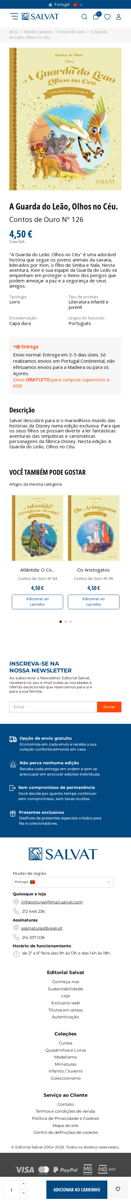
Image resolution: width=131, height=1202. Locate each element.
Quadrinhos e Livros (65, 1050)
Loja (65, 995)
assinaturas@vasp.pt (42, 928)
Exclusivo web (65, 1002)
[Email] (53, 707)
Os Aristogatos (93, 570)
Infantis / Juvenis (65, 1070)
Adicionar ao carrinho (37, 601)
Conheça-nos (65, 981)
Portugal (65, 4)
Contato (66, 1104)
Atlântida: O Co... (37, 570)
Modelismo (65, 1056)
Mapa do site (65, 1125)
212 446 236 (33, 911)
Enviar (109, 707)
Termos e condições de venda (65, 1111)
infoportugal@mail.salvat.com (52, 901)
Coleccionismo (66, 1078)
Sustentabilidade (65, 988)
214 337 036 (33, 937)
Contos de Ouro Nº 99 (93, 578)
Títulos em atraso (66, 1009)
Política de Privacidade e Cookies (65, 1118)
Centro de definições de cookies (66, 1132)
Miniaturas (65, 1064)
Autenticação (65, 1016)
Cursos (65, 1042)
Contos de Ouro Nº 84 (37, 578)
